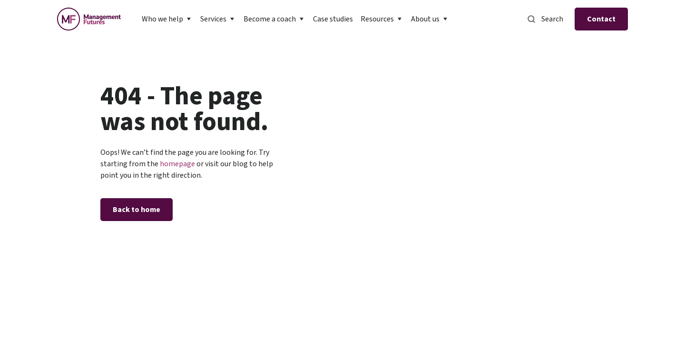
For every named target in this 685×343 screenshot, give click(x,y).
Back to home (136, 209)
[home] (89, 19)
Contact (601, 19)
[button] (167, 19)
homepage (176, 164)
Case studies (333, 19)
